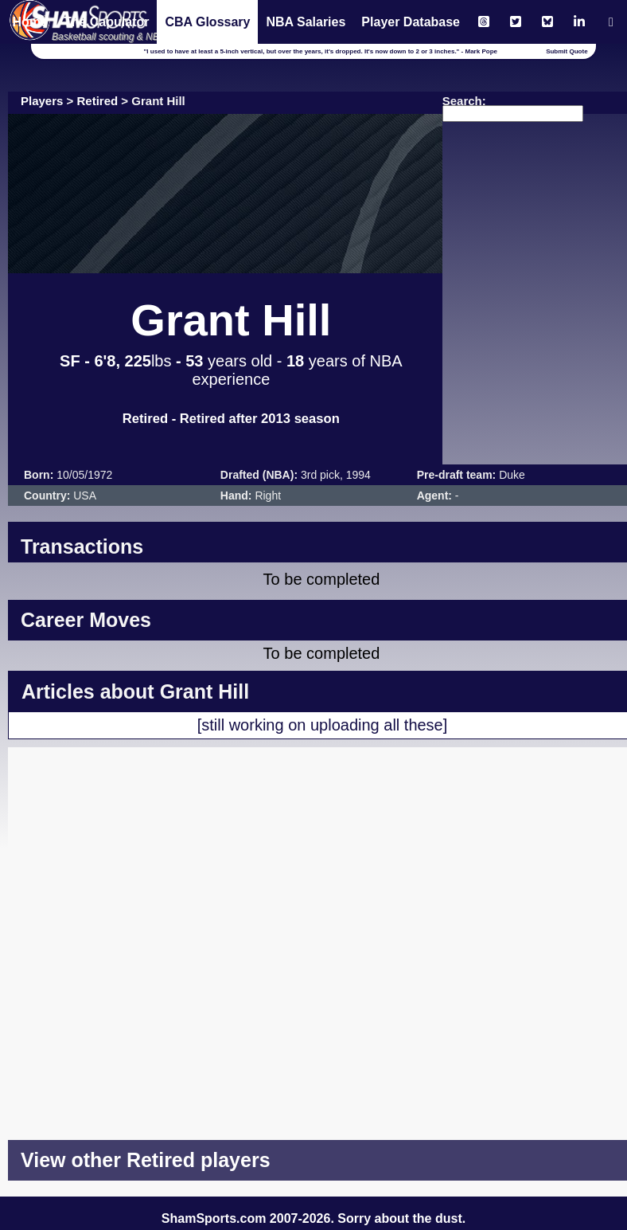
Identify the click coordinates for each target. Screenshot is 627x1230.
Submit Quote (566, 51)
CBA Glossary (207, 22)
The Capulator (107, 22)
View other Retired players (146, 1160)
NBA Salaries (305, 22)
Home (29, 22)
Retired (98, 101)
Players (42, 101)
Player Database (410, 22)
